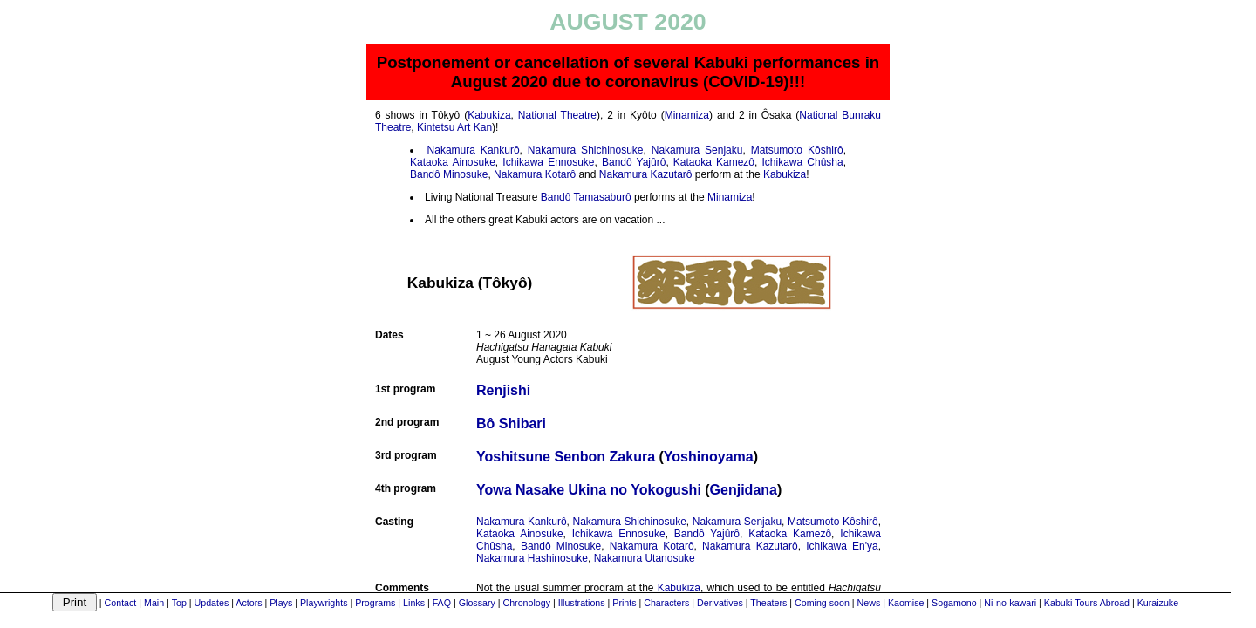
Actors (249, 602)
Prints (624, 602)
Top (179, 602)
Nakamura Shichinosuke (586, 150)
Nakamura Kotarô (535, 174)
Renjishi (503, 390)
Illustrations (581, 602)
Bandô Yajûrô (634, 162)
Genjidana (743, 489)
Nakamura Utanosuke (644, 558)
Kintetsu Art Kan (454, 127)
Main (154, 602)
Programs (375, 602)
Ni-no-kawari (1010, 602)
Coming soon (822, 602)
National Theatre (557, 115)
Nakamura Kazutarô (646, 174)
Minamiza (687, 115)
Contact (121, 602)
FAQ (442, 602)
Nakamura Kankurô (473, 150)
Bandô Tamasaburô (586, 197)
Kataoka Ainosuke (452, 162)
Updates (212, 602)
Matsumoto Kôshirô (797, 150)
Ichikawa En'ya (842, 546)
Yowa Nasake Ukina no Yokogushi (588, 489)
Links (414, 602)
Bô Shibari (511, 423)
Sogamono (954, 602)
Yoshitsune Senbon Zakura (565, 456)
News (869, 602)
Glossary (477, 602)
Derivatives (720, 602)
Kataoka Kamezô (713, 162)
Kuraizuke (1157, 602)
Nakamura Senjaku (697, 150)
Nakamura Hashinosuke (532, 558)
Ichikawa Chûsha (802, 162)
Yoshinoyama (709, 456)
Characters (666, 602)
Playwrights (323, 602)
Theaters (768, 602)
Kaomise (906, 602)
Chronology (526, 602)
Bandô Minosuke (449, 174)
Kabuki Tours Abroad (1087, 602)
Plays (281, 602)
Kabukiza (489, 115)
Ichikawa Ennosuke (548, 162)
